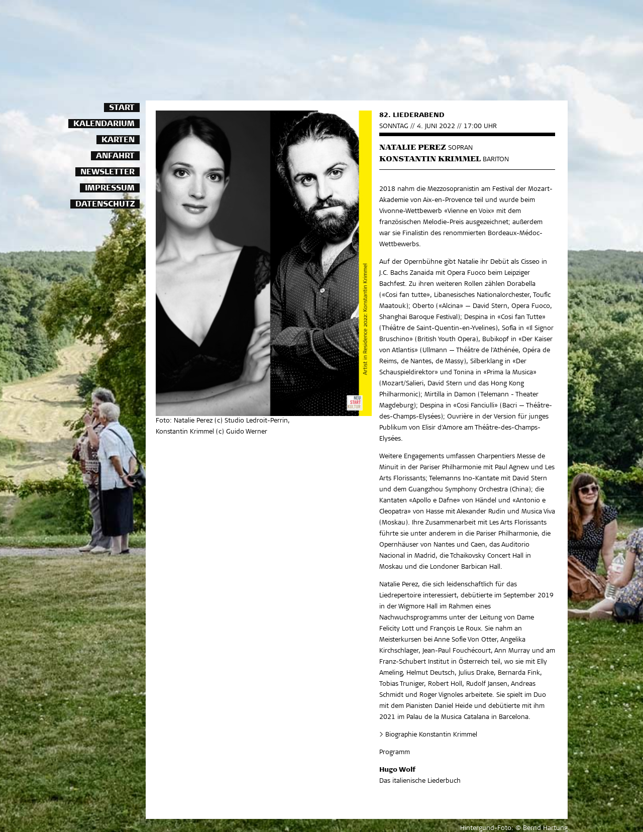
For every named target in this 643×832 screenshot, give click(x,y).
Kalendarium (104, 124)
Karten (118, 140)
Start (122, 108)
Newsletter (107, 172)
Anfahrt (115, 156)
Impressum (110, 188)
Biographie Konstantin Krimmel (431, 735)
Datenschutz (105, 205)
